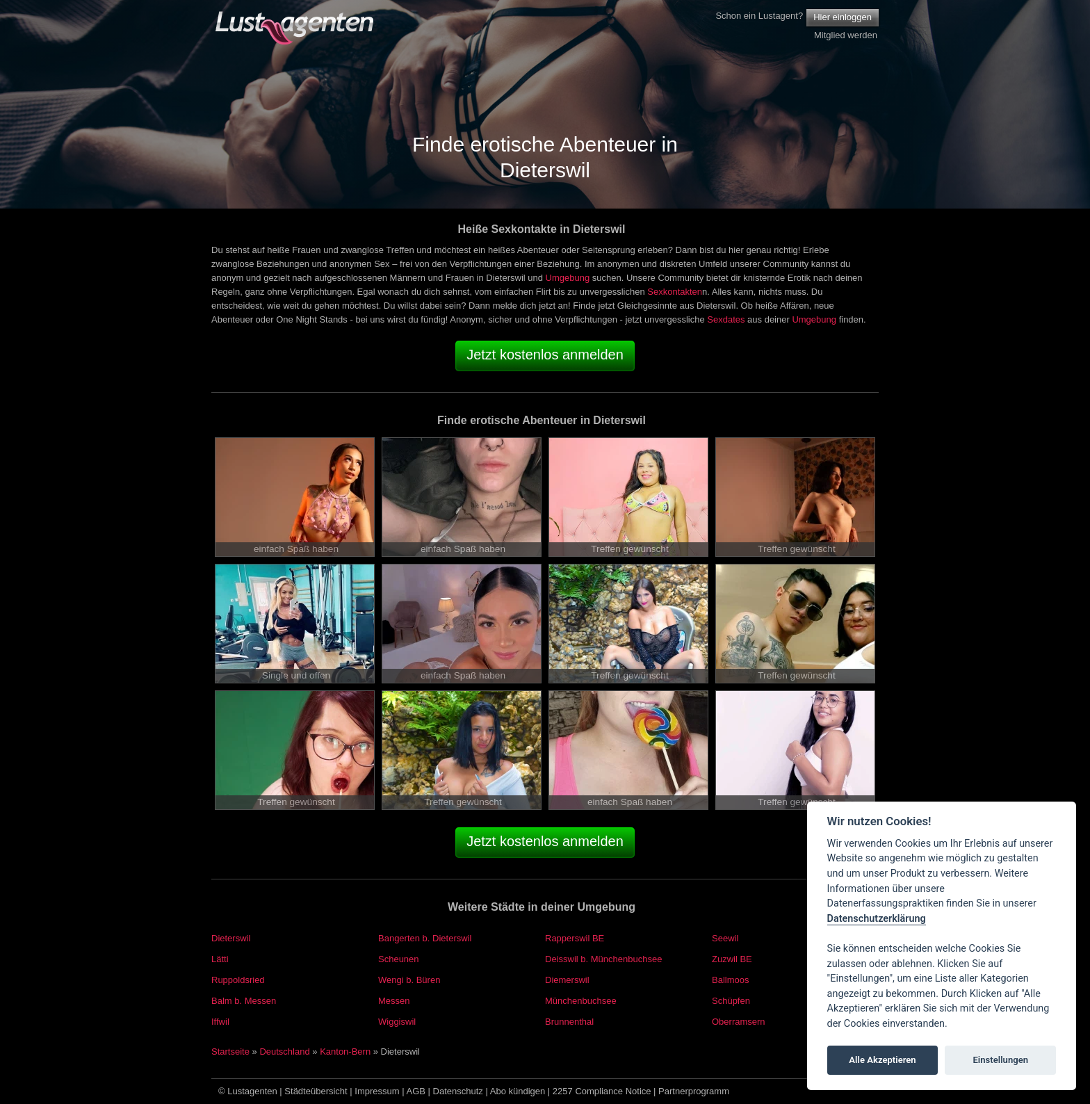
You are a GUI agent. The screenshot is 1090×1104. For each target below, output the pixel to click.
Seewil (725, 938)
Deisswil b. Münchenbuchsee (603, 959)
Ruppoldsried (238, 980)
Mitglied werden (845, 35)
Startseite (230, 1051)
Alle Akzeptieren (882, 1060)
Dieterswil (230, 938)
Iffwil (220, 1021)
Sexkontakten (674, 291)
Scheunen (398, 959)
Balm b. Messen (243, 1001)
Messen (394, 1001)
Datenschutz (458, 1091)
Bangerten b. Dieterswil (424, 938)
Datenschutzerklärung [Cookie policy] (876, 919)
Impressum (377, 1091)
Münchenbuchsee (581, 1001)
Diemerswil (567, 980)
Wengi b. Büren (409, 980)
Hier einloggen (842, 17)
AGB (416, 1091)
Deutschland (284, 1051)
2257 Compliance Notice (602, 1091)
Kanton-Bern (345, 1051)
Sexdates (726, 319)
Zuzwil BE (732, 959)
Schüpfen (731, 1001)
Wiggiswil (397, 1021)
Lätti (220, 959)
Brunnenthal (569, 1021)
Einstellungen (1000, 1060)
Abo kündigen (518, 1091)
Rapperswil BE (574, 938)
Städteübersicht (315, 1091)
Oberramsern (738, 1021)
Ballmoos (730, 980)
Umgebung (568, 278)
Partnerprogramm (693, 1091)
